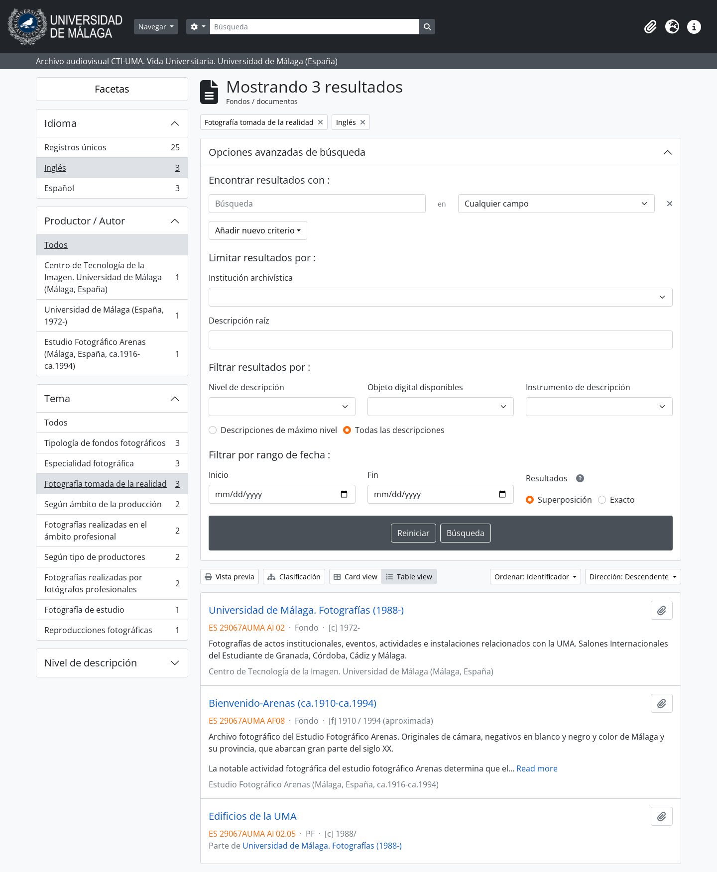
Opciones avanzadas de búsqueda (287, 152)
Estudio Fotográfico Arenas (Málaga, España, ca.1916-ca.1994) (112, 353)
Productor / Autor (84, 220)
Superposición (565, 499)
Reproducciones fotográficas (112, 632)
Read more (537, 768)
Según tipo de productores (112, 559)
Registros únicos (112, 149)
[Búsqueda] (315, 26)
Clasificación (294, 576)
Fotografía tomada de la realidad (112, 486)
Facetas (112, 89)
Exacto (622, 499)
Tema (57, 398)
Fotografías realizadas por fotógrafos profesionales (112, 583)
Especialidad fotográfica (112, 465)
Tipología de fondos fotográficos (112, 445)
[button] (650, 27)
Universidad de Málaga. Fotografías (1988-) (306, 610)
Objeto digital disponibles (415, 387)
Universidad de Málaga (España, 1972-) (112, 315)
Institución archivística (251, 277)
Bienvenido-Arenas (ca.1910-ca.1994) (292, 703)
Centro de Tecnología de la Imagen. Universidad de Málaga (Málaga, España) (112, 277)
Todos (56, 244)
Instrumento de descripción (578, 387)
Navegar (153, 26)
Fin (372, 474)
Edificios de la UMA (253, 816)
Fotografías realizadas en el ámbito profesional (112, 530)
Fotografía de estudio (112, 612)
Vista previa (229, 576)
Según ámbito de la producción (112, 506)
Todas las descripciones (400, 430)
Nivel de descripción (90, 662)
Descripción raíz (239, 320)
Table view (409, 576)
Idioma (60, 123)
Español (112, 190)
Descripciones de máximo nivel (279, 430)
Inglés (112, 170)
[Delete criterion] (670, 204)
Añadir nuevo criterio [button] (255, 230)
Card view (355, 576)
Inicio (219, 474)
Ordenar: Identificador (532, 576)
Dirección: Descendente (630, 576)
